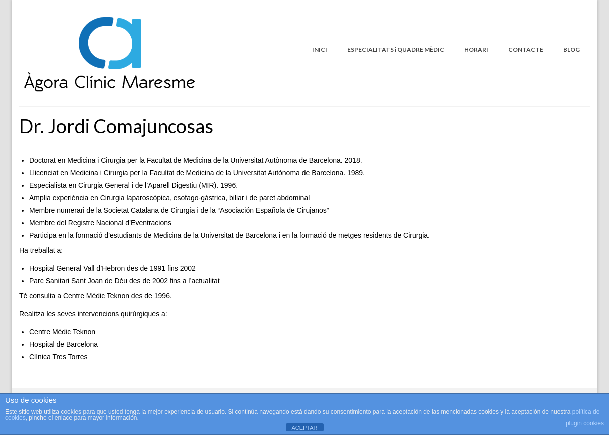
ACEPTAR (304, 428)
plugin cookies (585, 423)
